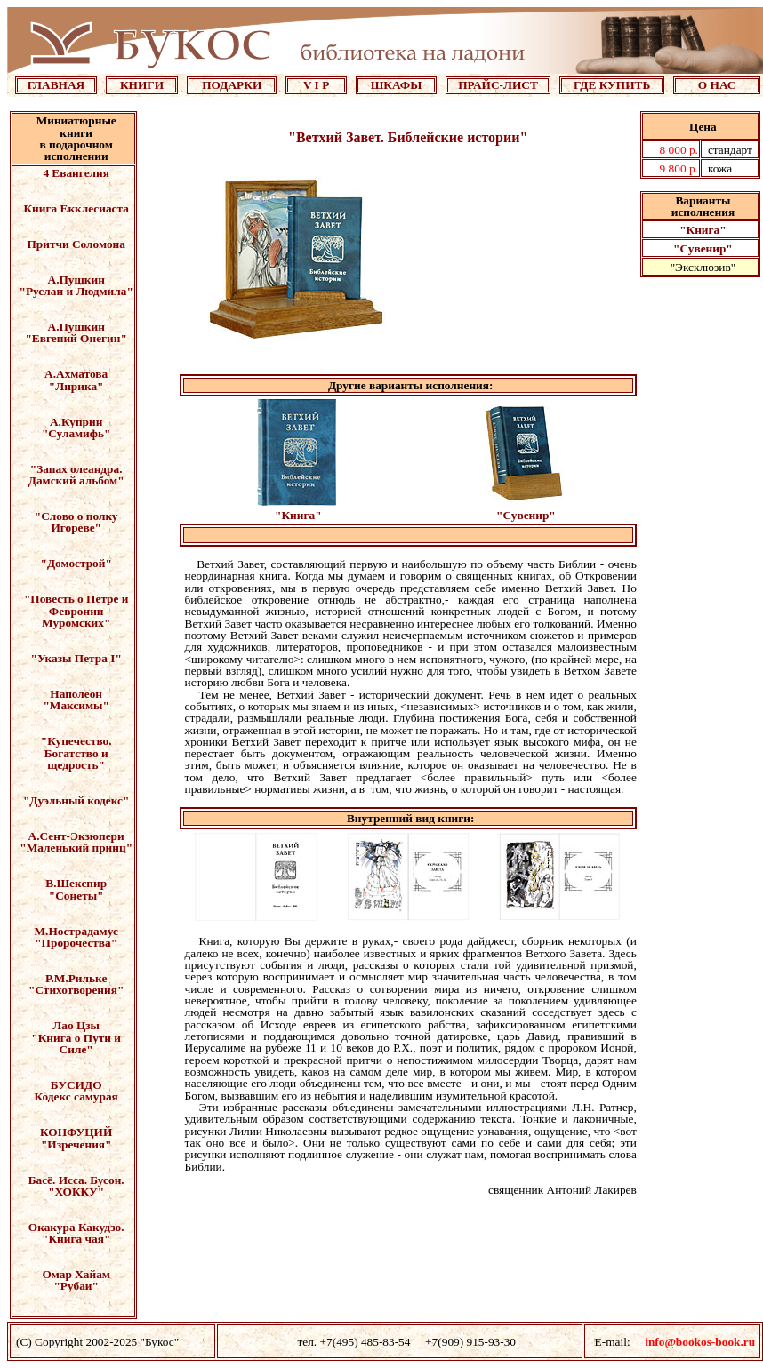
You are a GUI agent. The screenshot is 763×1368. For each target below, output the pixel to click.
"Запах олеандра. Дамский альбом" (76, 474)
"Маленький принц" (76, 847)
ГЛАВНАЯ (56, 85)
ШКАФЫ (396, 85)
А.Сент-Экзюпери (76, 836)
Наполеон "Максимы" (75, 699)
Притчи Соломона (75, 244)
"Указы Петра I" (76, 658)
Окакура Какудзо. (76, 1227)
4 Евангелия (76, 173)
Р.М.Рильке (76, 978)
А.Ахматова (76, 373)
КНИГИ (142, 85)
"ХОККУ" (76, 1191)
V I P (316, 85)
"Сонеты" (76, 895)
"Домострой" (76, 563)
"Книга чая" (76, 1238)
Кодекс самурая (76, 1096)
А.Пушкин (76, 279)
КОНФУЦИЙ (76, 1132)
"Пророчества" (76, 942)
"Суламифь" (76, 433)
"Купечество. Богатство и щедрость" (76, 753)
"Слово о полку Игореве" (76, 521)
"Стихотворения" (76, 989)
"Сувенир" (703, 248)
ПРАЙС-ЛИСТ (498, 85)
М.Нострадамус (76, 931)
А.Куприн (76, 421)
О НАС (717, 85)
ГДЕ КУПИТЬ (612, 85)
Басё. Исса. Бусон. (76, 1180)
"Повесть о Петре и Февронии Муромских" (76, 610)
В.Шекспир (76, 883)
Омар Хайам (75, 1274)
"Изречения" (76, 1144)
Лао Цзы (76, 1025)
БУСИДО (76, 1085)
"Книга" (703, 229)
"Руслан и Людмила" (76, 291)
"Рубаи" (75, 1285)
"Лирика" (76, 386)
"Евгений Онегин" (75, 338)
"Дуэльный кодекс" (76, 800)
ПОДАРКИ (231, 85)
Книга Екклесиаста (75, 208)
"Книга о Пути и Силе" (76, 1043)
